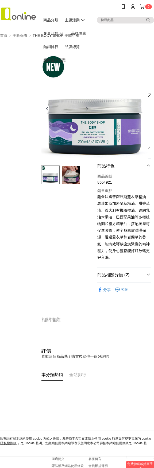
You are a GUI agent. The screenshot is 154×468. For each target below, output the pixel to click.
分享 (104, 290)
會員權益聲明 (98, 466)
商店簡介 (58, 459)
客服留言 (94, 459)
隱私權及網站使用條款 (68, 466)
